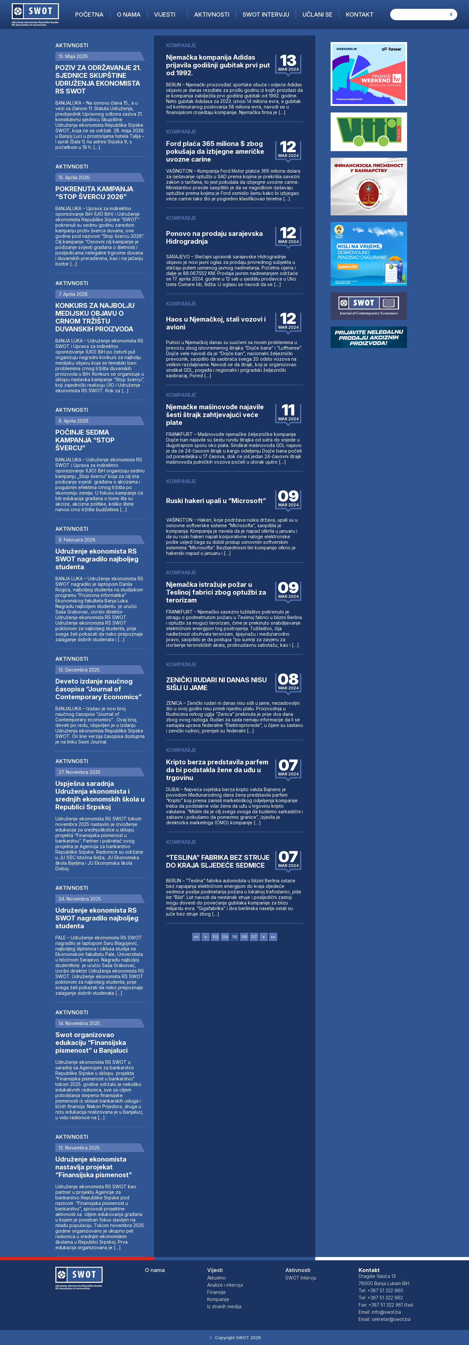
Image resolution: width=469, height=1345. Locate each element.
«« (196, 936)
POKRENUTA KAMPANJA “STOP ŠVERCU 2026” (94, 193)
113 (215, 936)
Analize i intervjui (225, 1285)
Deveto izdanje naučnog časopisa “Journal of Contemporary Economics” (98, 689)
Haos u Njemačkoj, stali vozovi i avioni (216, 323)
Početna (89, 14)
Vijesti (164, 14)
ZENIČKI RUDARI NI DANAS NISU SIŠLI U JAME (216, 684)
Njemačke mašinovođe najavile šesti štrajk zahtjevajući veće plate (215, 415)
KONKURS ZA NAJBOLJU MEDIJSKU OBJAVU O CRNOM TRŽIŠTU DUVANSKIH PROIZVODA (95, 317)
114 (225, 936)
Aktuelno (216, 1277)
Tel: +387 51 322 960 (381, 1290)
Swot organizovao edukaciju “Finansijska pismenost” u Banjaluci (91, 1042)
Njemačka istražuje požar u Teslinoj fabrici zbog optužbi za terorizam (216, 592)
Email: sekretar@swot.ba (384, 1319)
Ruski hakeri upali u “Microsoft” (216, 501)
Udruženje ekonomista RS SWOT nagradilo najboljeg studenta (96, 559)
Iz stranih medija (224, 1306)
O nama (129, 14)
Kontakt (360, 14)
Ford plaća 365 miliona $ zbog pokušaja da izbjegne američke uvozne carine (215, 151)
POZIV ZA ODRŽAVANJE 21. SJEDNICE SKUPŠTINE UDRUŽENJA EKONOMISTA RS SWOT (98, 79)
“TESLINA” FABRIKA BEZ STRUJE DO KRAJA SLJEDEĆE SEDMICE (218, 861)
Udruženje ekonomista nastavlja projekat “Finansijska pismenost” (93, 1167)
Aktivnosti (211, 14)
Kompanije (218, 1299)
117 (254, 936)
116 (244, 936)
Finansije (216, 1292)
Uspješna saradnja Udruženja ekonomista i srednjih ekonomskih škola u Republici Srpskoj (100, 795)
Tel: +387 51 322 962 (381, 1297)
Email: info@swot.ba (380, 1312)
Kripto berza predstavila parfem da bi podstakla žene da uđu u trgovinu (217, 770)
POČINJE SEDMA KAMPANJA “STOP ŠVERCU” (85, 440)
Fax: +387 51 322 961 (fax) (386, 1305)
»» (273, 936)
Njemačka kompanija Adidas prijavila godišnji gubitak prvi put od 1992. (218, 65)
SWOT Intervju (266, 14)
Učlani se (318, 14)
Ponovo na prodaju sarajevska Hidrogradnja (214, 237)
